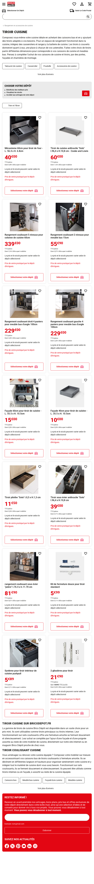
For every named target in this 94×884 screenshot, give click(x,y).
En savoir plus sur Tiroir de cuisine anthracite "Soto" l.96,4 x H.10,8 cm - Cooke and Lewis (70, 155)
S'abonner (47, 830)
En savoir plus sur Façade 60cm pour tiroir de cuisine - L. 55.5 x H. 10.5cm (24, 417)
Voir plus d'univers (46, 74)
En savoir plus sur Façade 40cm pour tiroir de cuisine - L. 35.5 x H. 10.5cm (70, 417)
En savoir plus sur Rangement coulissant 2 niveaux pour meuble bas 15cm (70, 241)
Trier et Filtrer (14, 105)
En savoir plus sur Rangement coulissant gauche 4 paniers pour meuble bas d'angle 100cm (70, 329)
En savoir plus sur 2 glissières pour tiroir (70, 677)
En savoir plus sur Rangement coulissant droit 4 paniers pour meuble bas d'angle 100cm (24, 329)
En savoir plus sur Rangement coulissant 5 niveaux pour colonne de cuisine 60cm (24, 241)
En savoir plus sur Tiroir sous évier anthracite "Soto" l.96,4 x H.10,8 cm (70, 504)
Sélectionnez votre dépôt (22, 190)
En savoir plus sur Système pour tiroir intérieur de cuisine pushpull (24, 677)
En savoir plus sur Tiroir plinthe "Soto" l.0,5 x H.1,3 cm (24, 504)
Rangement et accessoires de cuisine (19, 26)
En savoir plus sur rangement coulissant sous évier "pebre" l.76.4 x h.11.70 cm (24, 591)
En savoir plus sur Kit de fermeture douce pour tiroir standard (70, 591)
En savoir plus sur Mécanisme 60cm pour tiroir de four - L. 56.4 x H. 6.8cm (24, 155)
